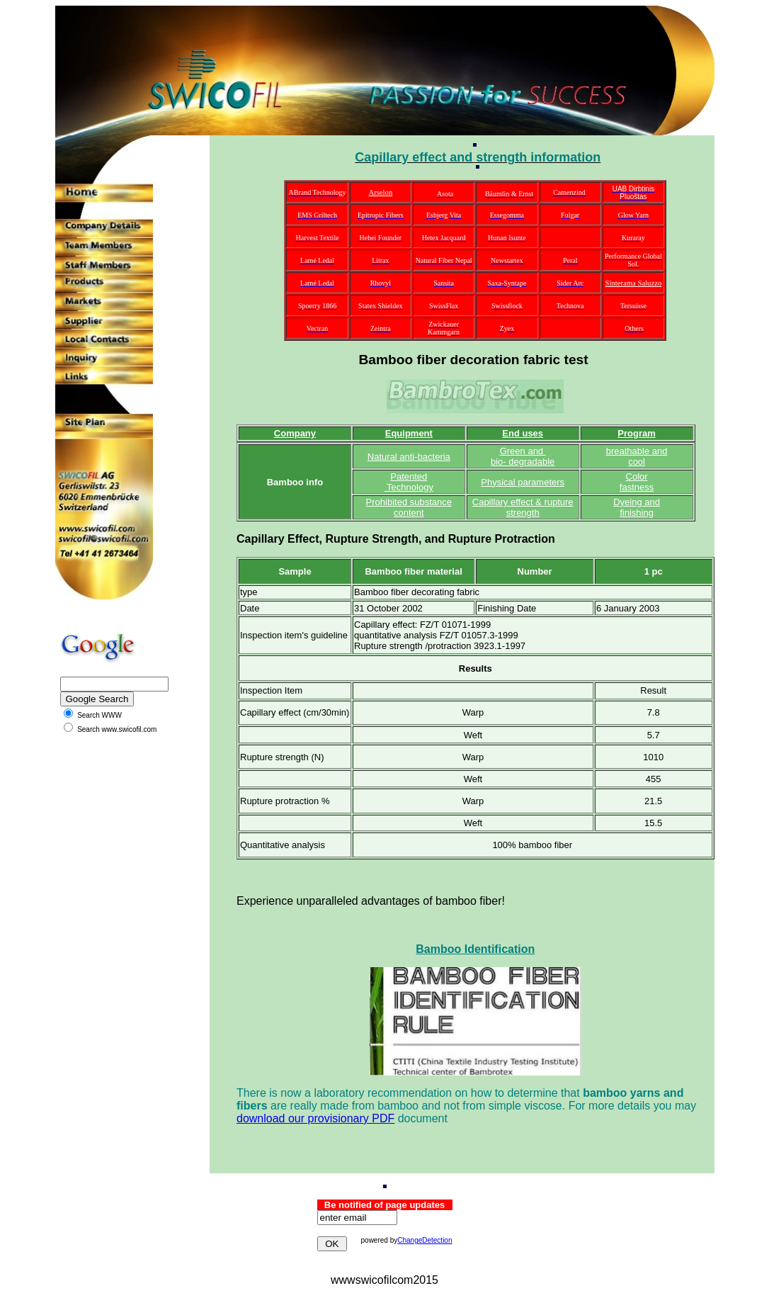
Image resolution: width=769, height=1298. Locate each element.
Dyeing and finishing (636, 507)
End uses (522, 433)
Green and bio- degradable (522, 456)
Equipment (409, 433)
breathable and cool (637, 456)
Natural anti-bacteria (409, 456)
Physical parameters (522, 482)
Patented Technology (408, 481)
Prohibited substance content (409, 507)
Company (295, 433)
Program (636, 433)
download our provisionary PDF (315, 1118)
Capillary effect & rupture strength (523, 507)
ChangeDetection (424, 1240)
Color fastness (637, 481)
